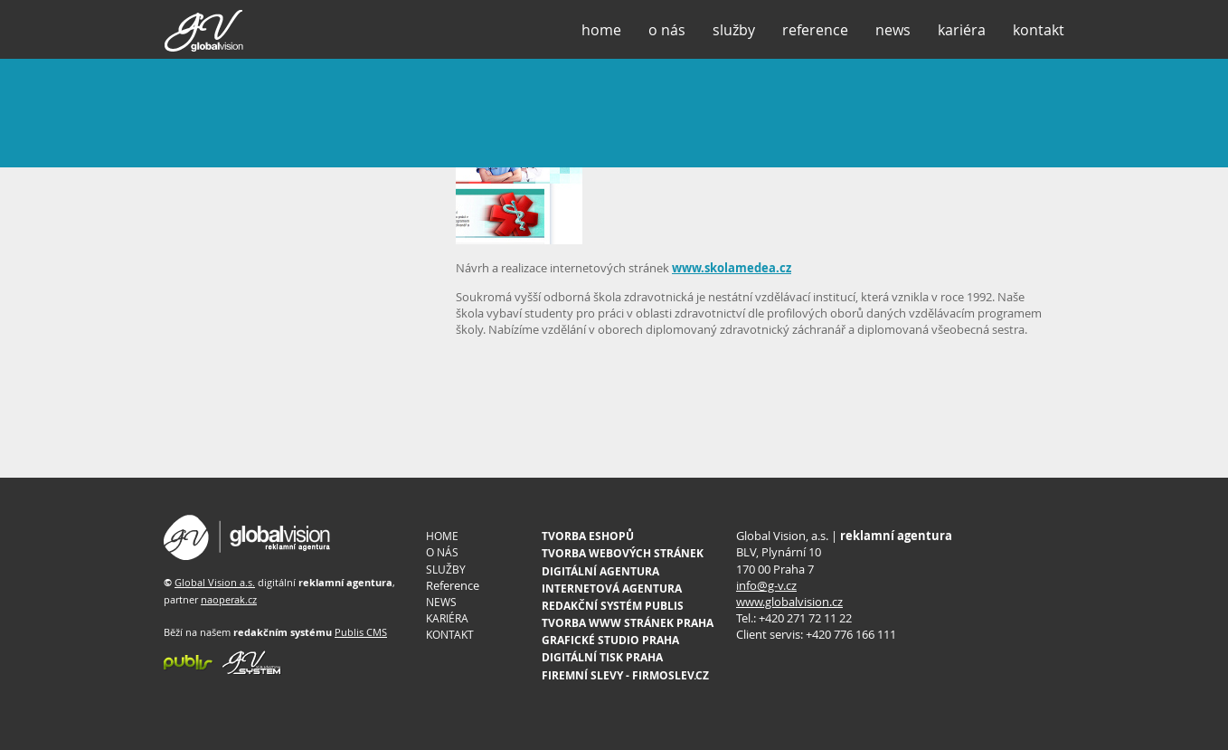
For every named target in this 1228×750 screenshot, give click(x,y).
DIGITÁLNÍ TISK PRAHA (602, 657)
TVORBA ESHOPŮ (588, 536)
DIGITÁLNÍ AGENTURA (600, 571)
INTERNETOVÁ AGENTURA (612, 588)
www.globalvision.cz (789, 601)
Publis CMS (361, 632)
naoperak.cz (229, 599)
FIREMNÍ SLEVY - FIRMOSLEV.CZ (625, 675)
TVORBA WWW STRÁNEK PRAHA (627, 623)
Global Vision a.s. (215, 582)
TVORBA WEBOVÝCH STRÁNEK (623, 553)
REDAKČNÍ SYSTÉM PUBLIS (613, 605)
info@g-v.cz (766, 585)
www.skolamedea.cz (731, 268)
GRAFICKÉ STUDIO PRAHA (610, 640)
